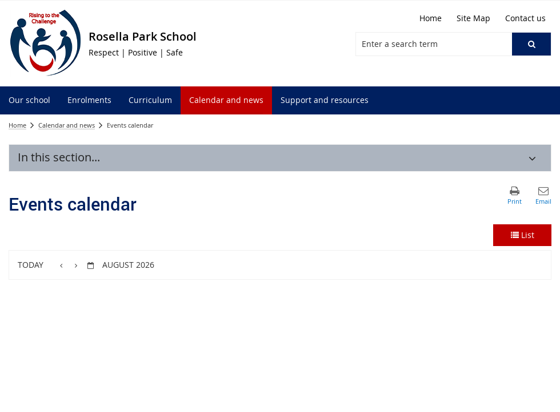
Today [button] (30, 264)
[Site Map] (473, 18)
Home (17, 125)
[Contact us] (525, 18)
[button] (531, 44)
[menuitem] (29, 100)
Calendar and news (66, 125)
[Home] (430, 18)
